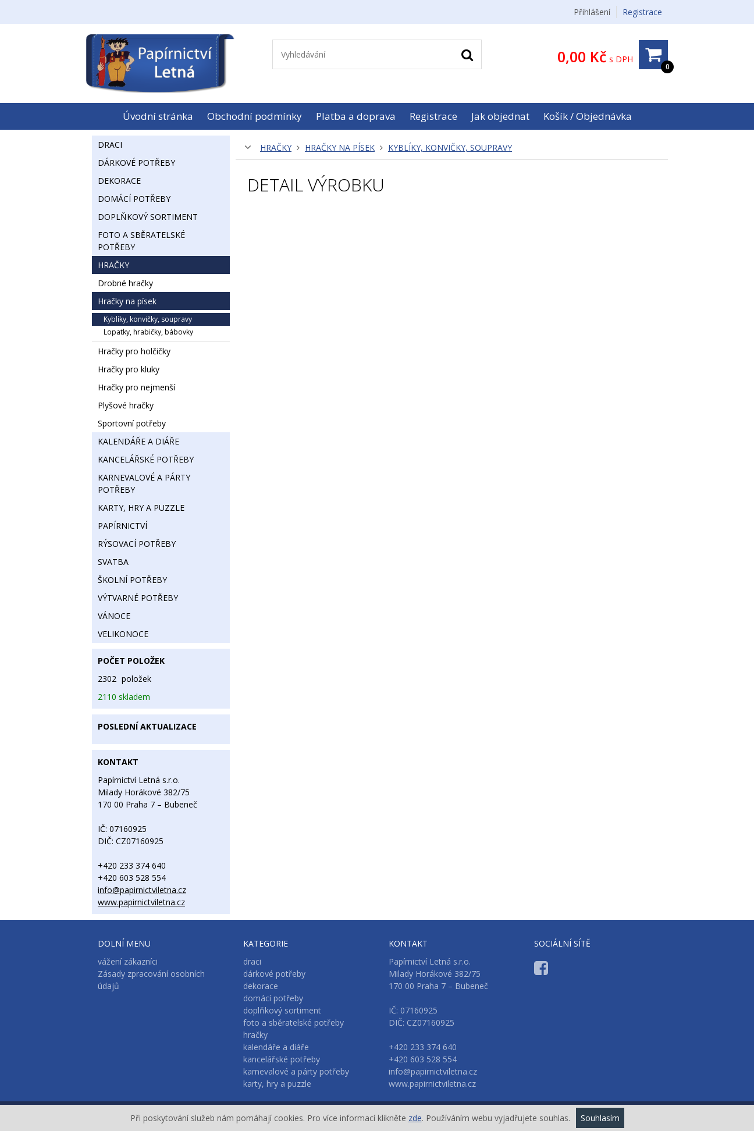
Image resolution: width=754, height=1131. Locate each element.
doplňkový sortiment (148, 216)
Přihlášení (592, 11)
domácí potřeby (134, 198)
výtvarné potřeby (138, 597)
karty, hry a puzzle (141, 507)
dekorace (119, 180)
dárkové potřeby (136, 162)
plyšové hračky (126, 405)
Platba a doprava (356, 116)
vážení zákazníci (128, 961)
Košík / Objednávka (587, 116)
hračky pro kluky (128, 369)
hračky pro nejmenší (136, 387)
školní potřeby (132, 579)
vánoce (114, 615)
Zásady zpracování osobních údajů (151, 979)
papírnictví (122, 525)
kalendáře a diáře (138, 441)
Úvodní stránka (158, 116)
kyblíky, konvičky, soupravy (450, 147)
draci (110, 144)
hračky (275, 147)
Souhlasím (600, 1117)
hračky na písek (340, 147)
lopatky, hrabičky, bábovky (148, 332)
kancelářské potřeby (146, 459)
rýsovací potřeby (137, 543)
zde (415, 1117)
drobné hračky (125, 283)
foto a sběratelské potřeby (141, 240)
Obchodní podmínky (254, 116)
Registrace (642, 11)
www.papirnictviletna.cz (141, 902)
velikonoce (123, 633)
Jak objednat (500, 116)
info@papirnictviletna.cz (142, 889)
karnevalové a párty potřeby (144, 483)
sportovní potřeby (132, 423)
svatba (113, 561)
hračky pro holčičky (134, 351)
